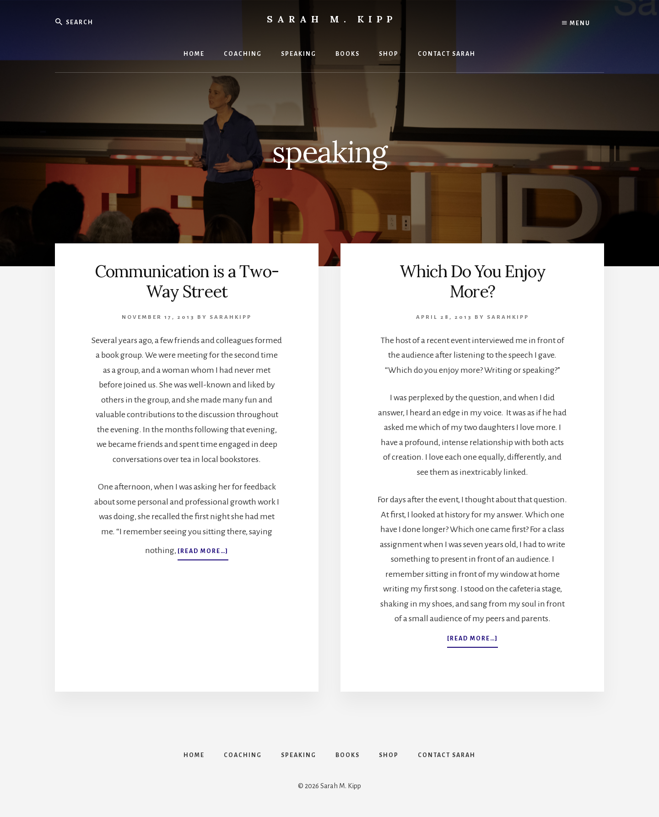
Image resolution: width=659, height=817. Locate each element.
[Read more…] (203, 553)
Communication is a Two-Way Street (187, 281)
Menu (576, 23)
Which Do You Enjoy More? (473, 281)
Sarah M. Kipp (332, 19)
